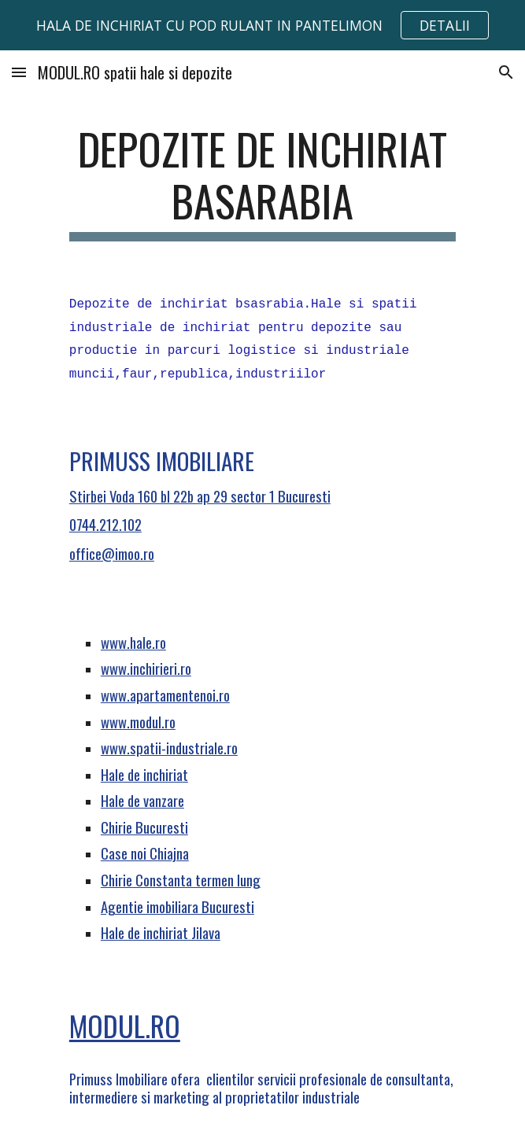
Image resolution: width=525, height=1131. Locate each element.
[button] (19, 72)
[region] (262, 25)
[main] (262, 182)
